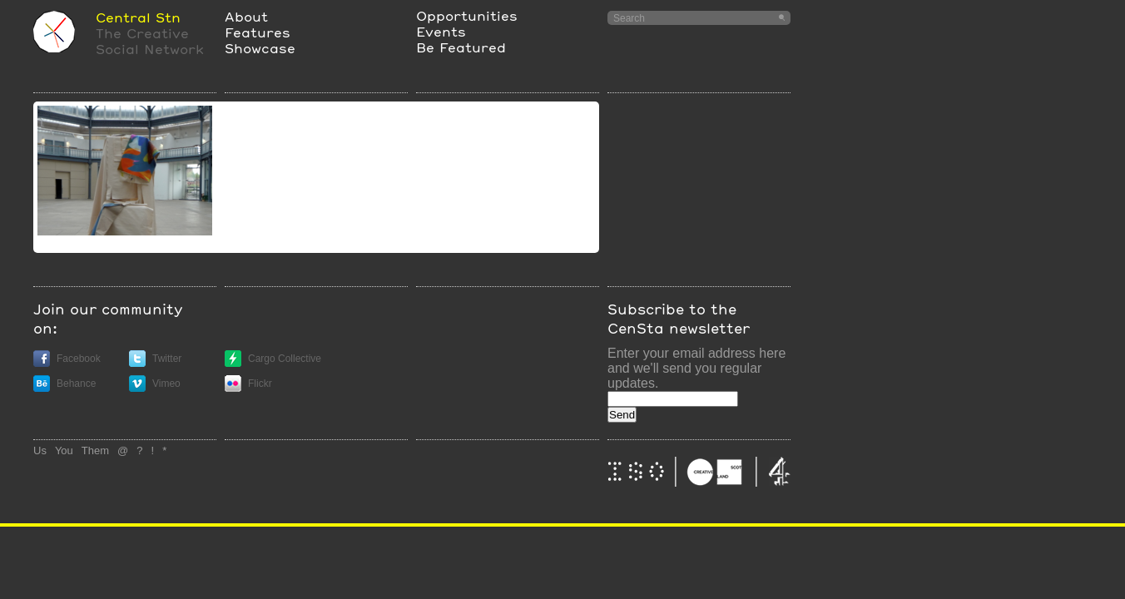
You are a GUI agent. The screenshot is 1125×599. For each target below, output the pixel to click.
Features (257, 32)
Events (441, 31)
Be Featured (461, 47)
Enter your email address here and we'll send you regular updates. (696, 368)
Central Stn (138, 17)
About (246, 16)
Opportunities (467, 15)
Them (95, 450)
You (64, 450)
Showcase (260, 48)
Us (40, 450)
